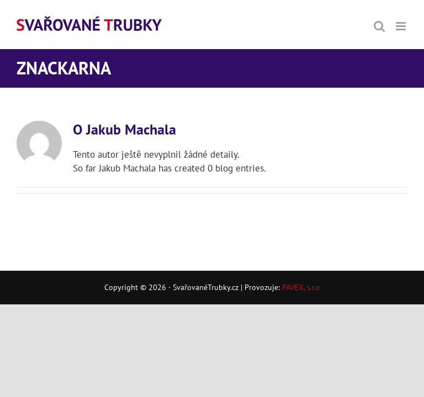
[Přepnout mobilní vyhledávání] (379, 26)
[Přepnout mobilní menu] (401, 26)
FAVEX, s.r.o (301, 287)
